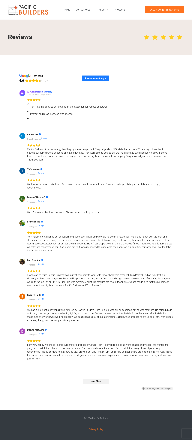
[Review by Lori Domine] (35, 260)
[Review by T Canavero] (34, 169)
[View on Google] (22, 136)
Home (67, 10)
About (104, 10)
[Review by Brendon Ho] (35, 221)
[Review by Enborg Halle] (35, 294)
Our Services (84, 10)
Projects (120, 10)
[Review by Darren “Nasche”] (37, 197)
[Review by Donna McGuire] (37, 329)
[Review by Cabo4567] (34, 134)
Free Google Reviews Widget (156, 388)
